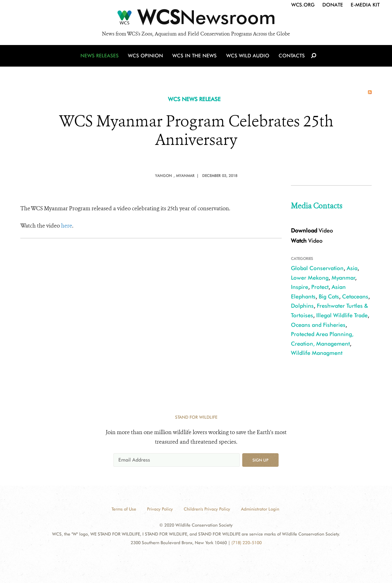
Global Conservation (317, 268)
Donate (332, 5)
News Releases (100, 56)
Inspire (299, 287)
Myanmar (343, 277)
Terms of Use (124, 509)
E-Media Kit (365, 5)
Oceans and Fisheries (318, 325)
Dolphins (302, 305)
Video (312, 230)
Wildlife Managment (316, 353)
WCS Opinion (146, 56)
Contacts (291, 56)
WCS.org (303, 5)
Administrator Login (260, 509)
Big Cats (329, 296)
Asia (352, 268)
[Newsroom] (196, 19)
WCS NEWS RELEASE (194, 99)
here (66, 225)
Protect (320, 287)
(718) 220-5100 (246, 542)
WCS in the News (195, 56)
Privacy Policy (160, 509)
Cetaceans (355, 296)
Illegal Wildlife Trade (342, 315)
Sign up (260, 460)
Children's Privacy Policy (207, 509)
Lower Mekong (310, 277)
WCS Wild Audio (247, 56)
